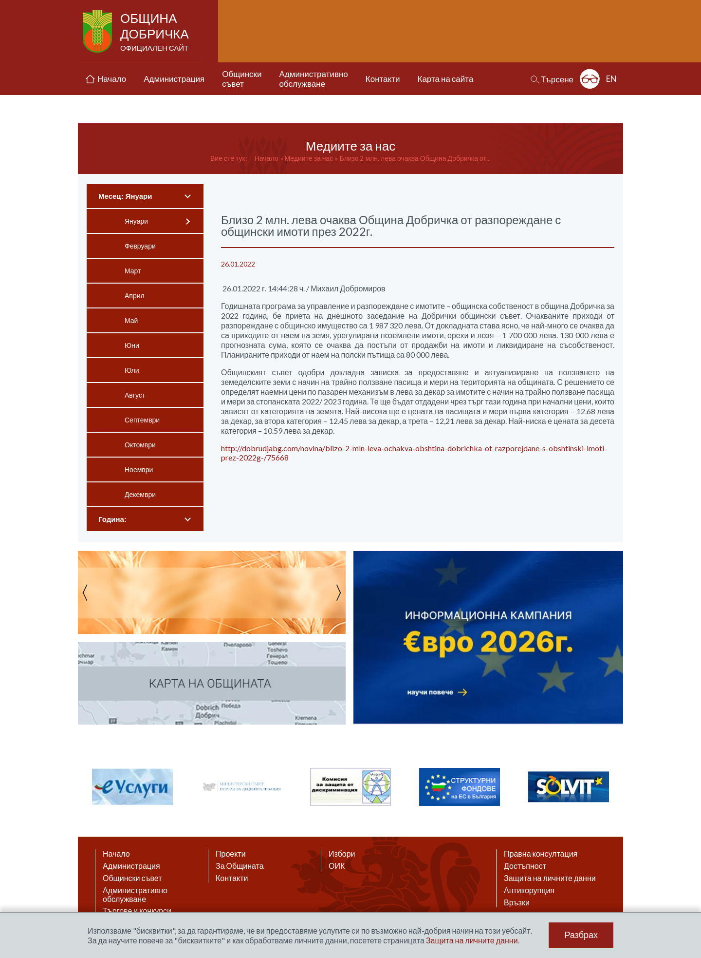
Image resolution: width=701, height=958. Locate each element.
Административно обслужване (135, 894)
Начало (266, 158)
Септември (142, 420)
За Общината (240, 866)
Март (133, 271)
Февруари (140, 246)
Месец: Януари (125, 196)
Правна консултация (540, 853)
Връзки (517, 902)
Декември (140, 494)
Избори (342, 853)
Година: (112, 519)
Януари (136, 221)
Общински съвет (132, 878)
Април (135, 295)
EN (611, 79)
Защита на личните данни (550, 878)
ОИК (337, 866)
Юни (132, 345)
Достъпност (525, 866)
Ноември (139, 469)
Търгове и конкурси (137, 910)
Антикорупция (529, 890)
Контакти (232, 878)
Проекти (231, 853)
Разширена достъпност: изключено (590, 79)
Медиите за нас (309, 158)
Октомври (140, 445)
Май (131, 320)
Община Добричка (155, 32)
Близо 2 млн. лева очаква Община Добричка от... (415, 158)
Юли (132, 370)
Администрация (131, 866)
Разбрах (581, 935)
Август (135, 395)
